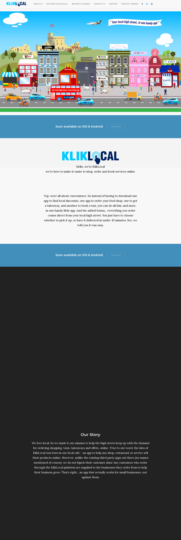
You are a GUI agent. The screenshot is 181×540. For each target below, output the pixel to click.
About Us (38, 4)
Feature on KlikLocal (57, 4)
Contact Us (99, 4)
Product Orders (130, 4)
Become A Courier (81, 4)
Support (113, 4)
